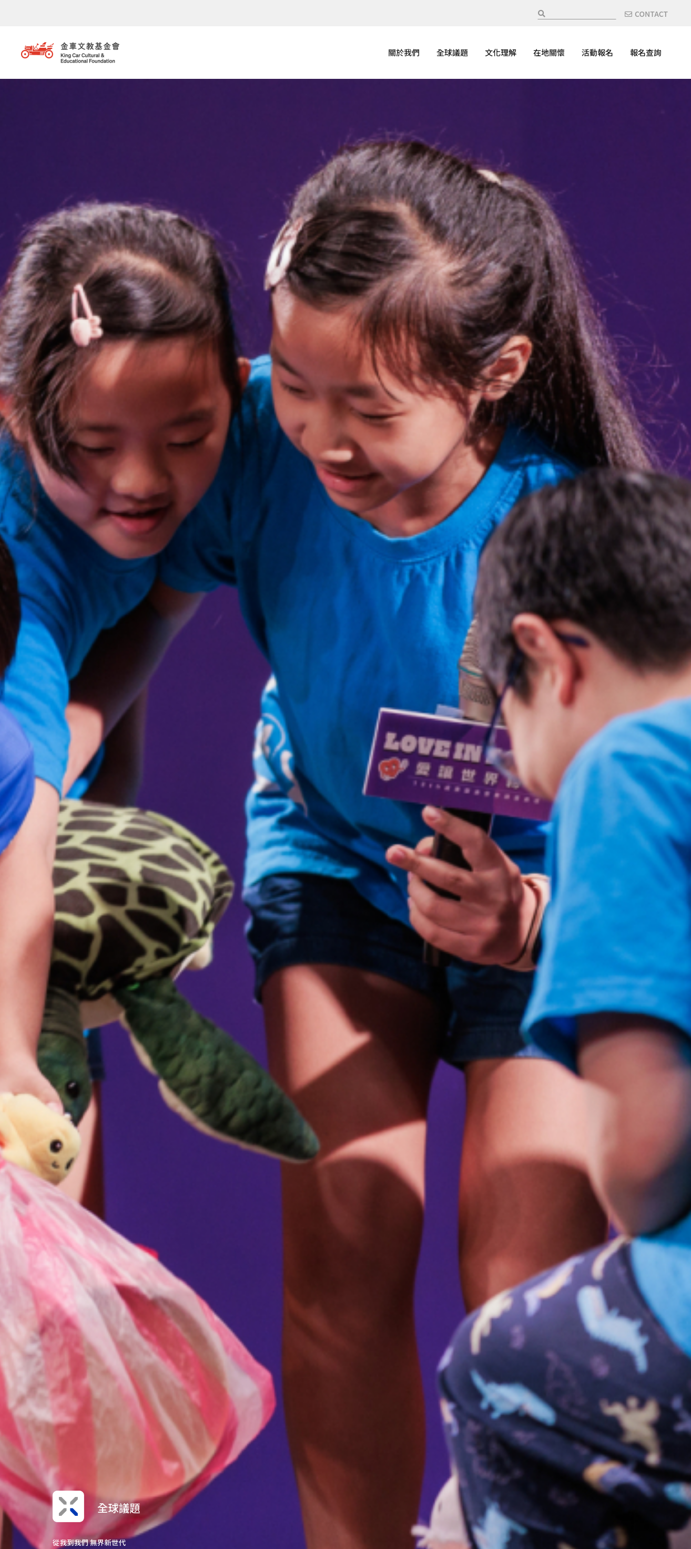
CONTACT (651, 13)
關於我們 (404, 52)
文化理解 (500, 52)
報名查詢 (646, 52)
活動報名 (597, 52)
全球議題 (452, 52)
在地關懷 (549, 52)
